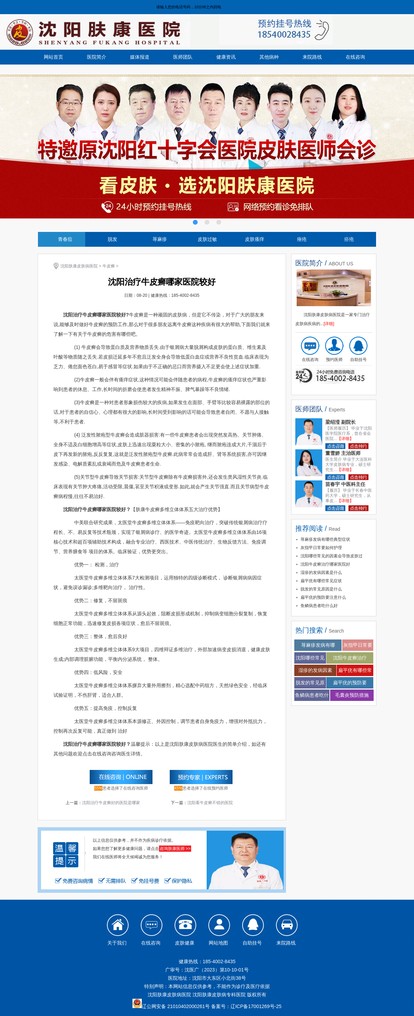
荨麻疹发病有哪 (318, 645)
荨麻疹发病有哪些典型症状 (325, 539)
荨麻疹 (159, 239)
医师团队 (183, 57)
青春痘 (65, 239)
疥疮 (349, 239)
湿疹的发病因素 (315, 670)
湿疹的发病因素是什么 (321, 572)
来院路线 (312, 57)
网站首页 (53, 57)
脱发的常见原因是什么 (321, 589)
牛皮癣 (108, 266)
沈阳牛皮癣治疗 (350, 658)
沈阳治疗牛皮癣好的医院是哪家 (111, 802)
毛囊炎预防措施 (352, 695)
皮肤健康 (184, 943)
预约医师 (334, 359)
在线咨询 (355, 57)
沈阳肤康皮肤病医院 (79, 266)
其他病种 (269, 57)
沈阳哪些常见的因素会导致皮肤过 (331, 556)
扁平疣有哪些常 (355, 670)
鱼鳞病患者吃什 (312, 695)
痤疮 (302, 239)
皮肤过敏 (207, 239)
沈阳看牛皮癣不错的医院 (210, 802)
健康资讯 (226, 57)
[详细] (329, 323)
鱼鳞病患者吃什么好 (319, 605)
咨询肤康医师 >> (175, 848)
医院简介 (96, 57)
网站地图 (218, 943)
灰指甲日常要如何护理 (321, 547)
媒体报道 (139, 57)
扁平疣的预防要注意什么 (323, 597)
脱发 (112, 239)
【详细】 (345, 438)
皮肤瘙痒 (254, 239)
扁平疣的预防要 (350, 682)
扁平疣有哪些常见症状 (321, 580)
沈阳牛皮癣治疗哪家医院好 (325, 564)
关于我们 (117, 943)
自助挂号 (358, 359)
